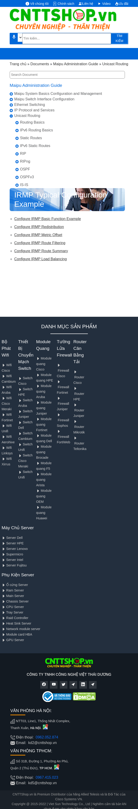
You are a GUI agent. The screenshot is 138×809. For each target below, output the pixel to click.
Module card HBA (17, 634)
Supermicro (12, 554)
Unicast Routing (27, 116)
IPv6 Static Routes (35, 146)
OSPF (25, 169)
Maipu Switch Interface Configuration (44, 99)
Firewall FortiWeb (63, 437)
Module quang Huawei (44, 512)
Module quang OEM (44, 496)
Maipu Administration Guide (36, 85)
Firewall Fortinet (63, 387)
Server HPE (13, 543)
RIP (23, 154)
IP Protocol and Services (34, 110)
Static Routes (31, 138)
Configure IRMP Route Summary (41, 251)
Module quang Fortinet (44, 424)
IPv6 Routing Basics (36, 130)
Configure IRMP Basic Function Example (47, 219)
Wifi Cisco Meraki (7, 403)
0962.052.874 (47, 737)
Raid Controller (15, 618)
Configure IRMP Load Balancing (40, 259)
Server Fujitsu (14, 565)
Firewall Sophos (63, 420)
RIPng (25, 161)
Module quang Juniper (44, 408)
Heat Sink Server (16, 623)
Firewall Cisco (63, 370)
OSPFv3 (27, 177)
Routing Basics (32, 122)
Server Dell (12, 538)
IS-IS (24, 185)
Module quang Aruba (44, 391)
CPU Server (13, 607)
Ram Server (13, 590)
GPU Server (13, 640)
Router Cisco (78, 377)
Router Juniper (78, 410)
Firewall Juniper (63, 403)
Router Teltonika (79, 443)
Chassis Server (15, 601)
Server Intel (12, 560)
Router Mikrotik (79, 427)
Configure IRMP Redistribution (39, 227)
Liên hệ (86, 4)
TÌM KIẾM (119, 38)
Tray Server (12, 612)
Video (104, 4)
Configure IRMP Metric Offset (38, 235)
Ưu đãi (121, 4)
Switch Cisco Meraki (25, 460)
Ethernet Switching (29, 105)
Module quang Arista (44, 479)
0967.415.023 (47, 777)
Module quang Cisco (44, 363)
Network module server (21, 629)
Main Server (13, 596)
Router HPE (78, 394)
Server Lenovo (15, 549)
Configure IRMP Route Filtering (39, 243)
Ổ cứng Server (15, 585)
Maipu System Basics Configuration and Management (58, 94)
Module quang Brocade (44, 452)
